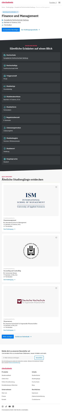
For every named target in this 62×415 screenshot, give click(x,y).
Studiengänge (9, 7)
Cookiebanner (36, 399)
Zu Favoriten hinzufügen (10, 30)
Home (3, 7)
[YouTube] (10, 406)
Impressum (35, 393)
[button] (58, 2)
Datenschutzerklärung (14, 362)
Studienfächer (36, 375)
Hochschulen (35, 382)
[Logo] (7, 2)
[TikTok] (6, 406)
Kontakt (4, 399)
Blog (33, 385)
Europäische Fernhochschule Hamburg (25, 7)
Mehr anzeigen (7, 336)
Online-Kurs (5, 378)
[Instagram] (3, 406)
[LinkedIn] (13, 406)
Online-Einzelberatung (8, 382)
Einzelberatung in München (9, 385)
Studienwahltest (6, 375)
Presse (4, 396)
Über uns (4, 393)
